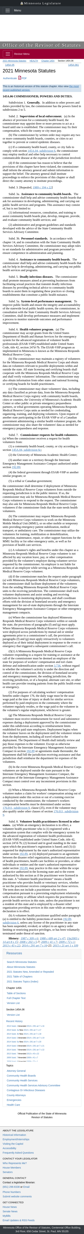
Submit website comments (17, 1196)
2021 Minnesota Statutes (14, 61)
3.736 (57, 665)
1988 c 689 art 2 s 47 (52, 938)
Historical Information (14, 1134)
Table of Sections (16, 993)
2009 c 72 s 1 (32, 1061)
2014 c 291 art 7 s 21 (35, 1046)
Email (26, 1186)
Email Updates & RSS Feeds (19, 1220)
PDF (22, 78)
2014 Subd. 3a (13, 1030)
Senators (8, 1172)
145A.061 (73, 65)
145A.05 (9, 65)
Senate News (10, 1211)
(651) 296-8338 (11, 1186)
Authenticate (10, 78)
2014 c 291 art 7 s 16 (35, 1026)
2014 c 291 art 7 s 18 (32, 1034)
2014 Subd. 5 (12, 1038)
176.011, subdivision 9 (16, 808)
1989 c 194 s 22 (42, 187)
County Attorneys (16, 1095)
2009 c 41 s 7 (32, 1057)
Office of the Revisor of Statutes (42, 45)
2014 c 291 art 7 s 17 (32, 1030)
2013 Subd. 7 (12, 1054)
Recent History (14, 1021)
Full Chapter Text (16, 998)
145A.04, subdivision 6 (41, 150)
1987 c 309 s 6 (29, 938)
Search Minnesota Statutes (22, 962)
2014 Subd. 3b (13, 1034)
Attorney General (16, 1070)
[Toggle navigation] (8, 10)
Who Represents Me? (15, 1163)
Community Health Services (22, 1080)
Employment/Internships (16, 1139)
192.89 (16, 467)
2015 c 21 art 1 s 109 (65, 945)
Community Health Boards (21, 1075)
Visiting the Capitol (13, 1143)
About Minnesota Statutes (21, 967)
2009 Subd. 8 (12, 1061)
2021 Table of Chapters (19, 976)
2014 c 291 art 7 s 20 (32, 1042)
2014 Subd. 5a (13, 1042)
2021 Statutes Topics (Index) (22, 981)
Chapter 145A (47, 61)
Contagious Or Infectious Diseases (26, 1090)
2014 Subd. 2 (12, 1026)
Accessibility (9, 1148)
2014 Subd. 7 (12, 1050)
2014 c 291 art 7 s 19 (35, 1038)
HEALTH (34, 61)
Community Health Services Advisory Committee (33, 1085)
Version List (13, 1003)
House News (10, 1207)
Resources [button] (14, 953)
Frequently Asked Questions (18, 1152)
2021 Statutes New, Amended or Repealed (30, 971)
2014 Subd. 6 (12, 1046)
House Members (12, 1167)
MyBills (6, 1215)
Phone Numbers (12, 1192)
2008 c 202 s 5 (28, 942)
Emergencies (14, 1100)
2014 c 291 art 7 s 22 (35, 1050)
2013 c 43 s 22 (33, 1054)
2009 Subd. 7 (12, 1057)
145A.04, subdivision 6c (26, 450)
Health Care (13, 1104)
